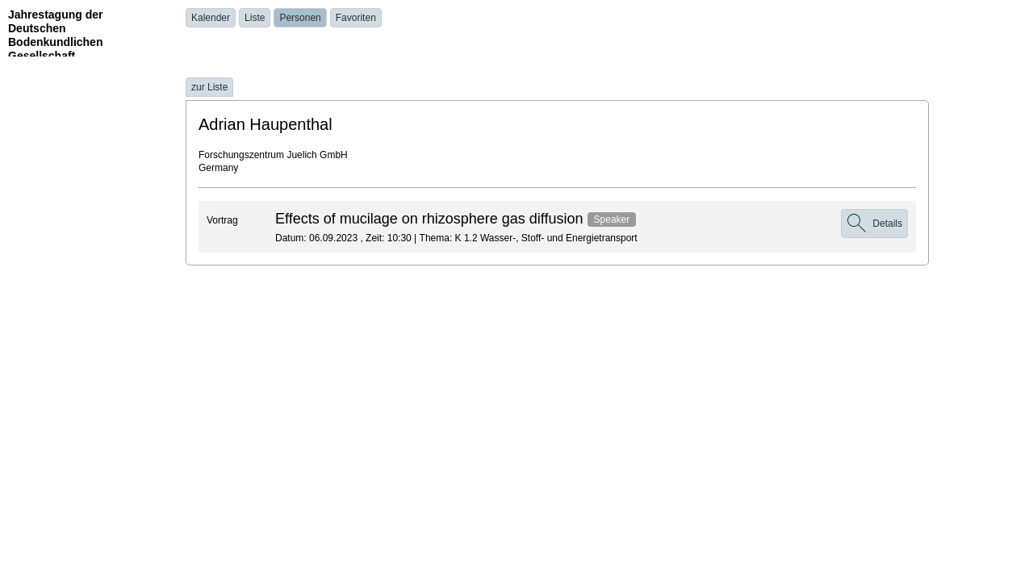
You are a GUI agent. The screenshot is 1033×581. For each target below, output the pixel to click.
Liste (255, 17)
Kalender (210, 17)
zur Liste (209, 87)
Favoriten (356, 17)
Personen (299, 17)
